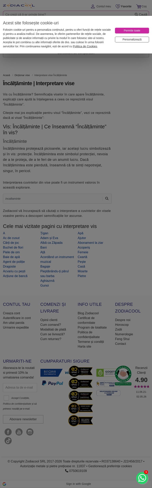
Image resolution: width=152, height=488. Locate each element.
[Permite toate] (132, 30)
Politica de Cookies (85, 46)
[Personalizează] (132, 39)
